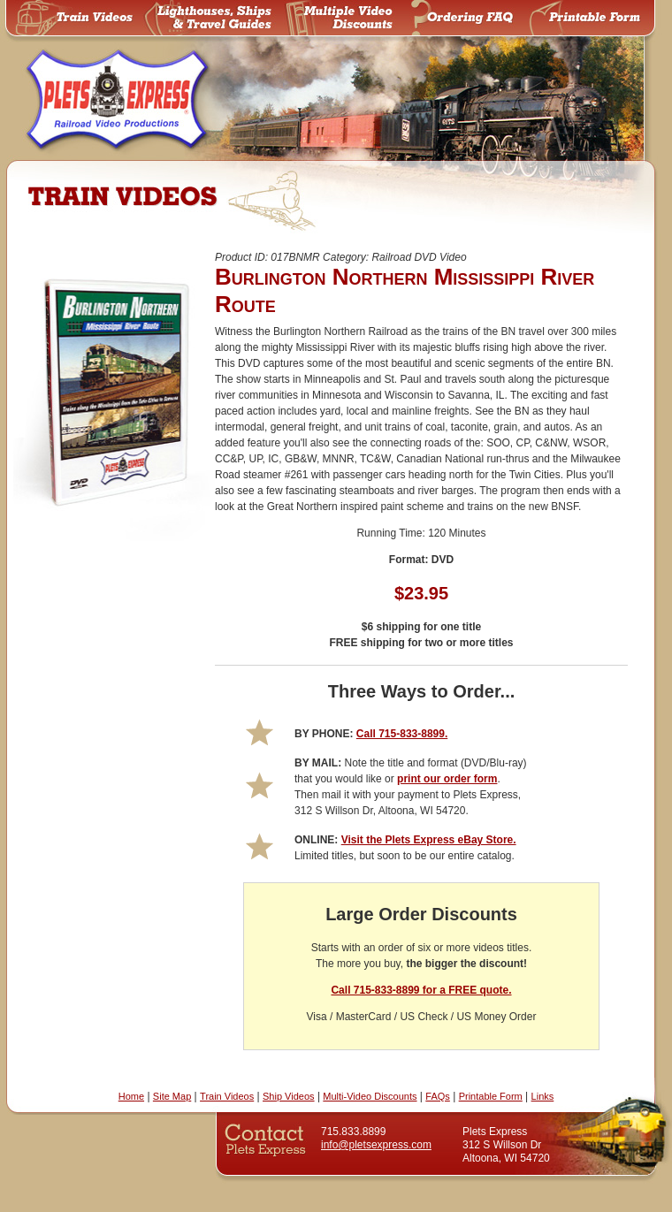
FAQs (437, 1096)
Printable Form (491, 1096)
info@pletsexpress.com (376, 1145)
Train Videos (227, 1096)
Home (131, 1096)
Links (542, 1096)
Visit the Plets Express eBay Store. (428, 840)
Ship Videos (289, 1096)
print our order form (447, 779)
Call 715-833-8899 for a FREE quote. (421, 990)
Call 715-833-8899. (401, 734)
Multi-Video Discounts (369, 1096)
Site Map (172, 1096)
